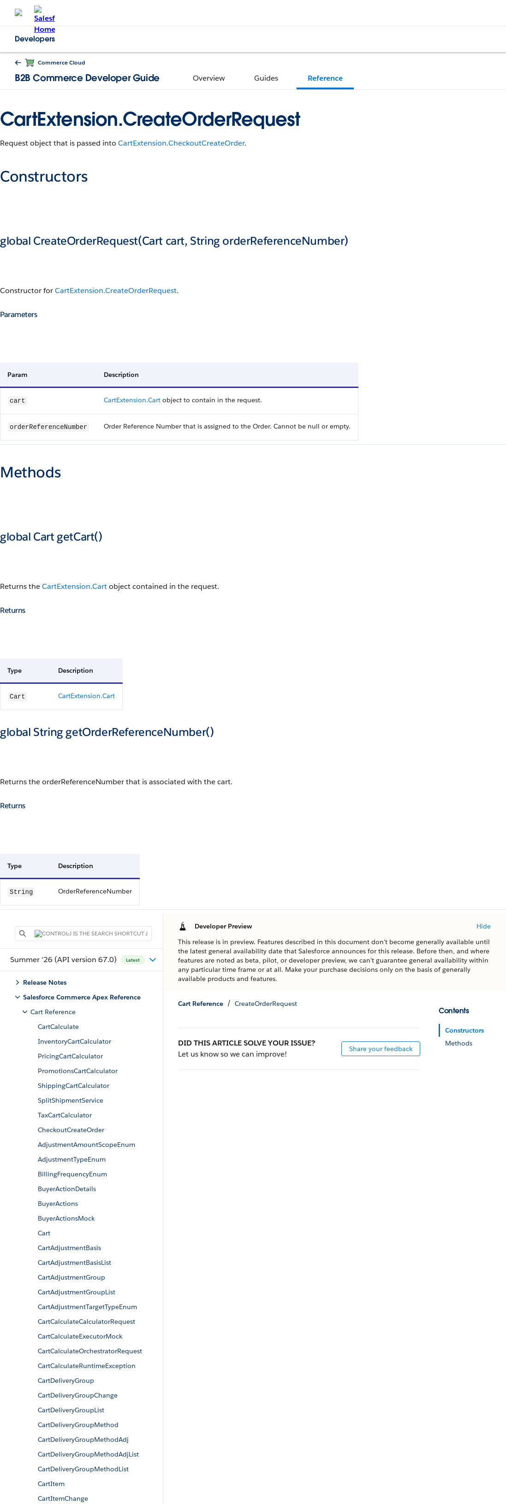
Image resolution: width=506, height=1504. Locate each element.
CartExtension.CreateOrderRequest (116, 290)
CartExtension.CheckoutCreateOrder (181, 143)
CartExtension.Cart (132, 400)
